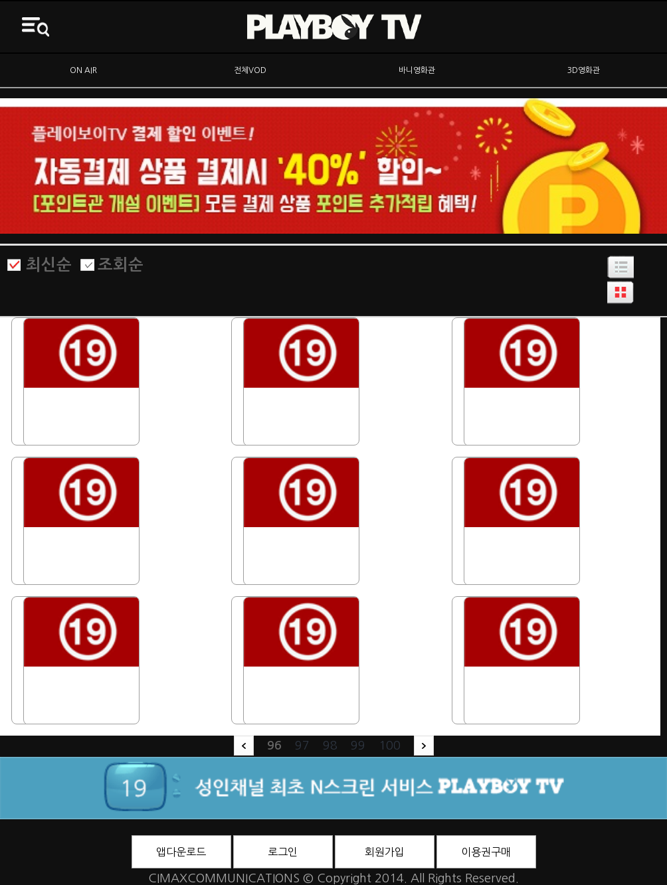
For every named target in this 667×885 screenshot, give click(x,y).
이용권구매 (486, 851)
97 (302, 746)
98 (330, 746)
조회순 (120, 265)
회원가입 (385, 851)
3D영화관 (583, 70)
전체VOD (250, 70)
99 (358, 746)
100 (390, 746)
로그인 (283, 851)
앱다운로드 (181, 851)
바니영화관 (417, 70)
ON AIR (83, 70)
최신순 (49, 265)
